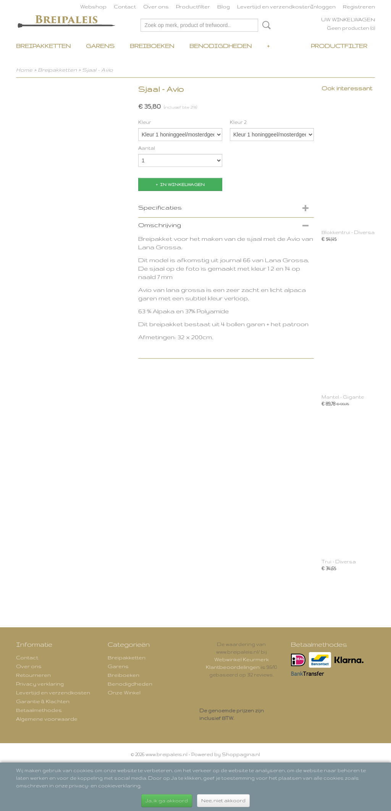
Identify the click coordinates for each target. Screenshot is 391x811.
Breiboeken (152, 46)
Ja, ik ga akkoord (166, 800)
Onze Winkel (124, 692)
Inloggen (323, 6)
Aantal (146, 148)
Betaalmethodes (39, 710)
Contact (125, 6)
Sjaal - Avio (97, 70)
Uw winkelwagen (348, 19)
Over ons (156, 6)
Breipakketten (43, 46)
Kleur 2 (238, 122)
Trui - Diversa (339, 561)
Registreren (359, 6)
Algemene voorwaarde (47, 718)
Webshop (93, 6)
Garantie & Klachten (42, 701)
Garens (100, 46)
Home (24, 70)
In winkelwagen (182, 184)
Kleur (144, 122)
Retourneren (33, 675)
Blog (223, 6)
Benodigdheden (220, 46)
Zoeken (265, 25)
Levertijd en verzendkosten (274, 6)
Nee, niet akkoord (223, 800)
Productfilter (193, 6)
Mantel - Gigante (343, 396)
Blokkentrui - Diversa (348, 232)
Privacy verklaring (40, 683)
